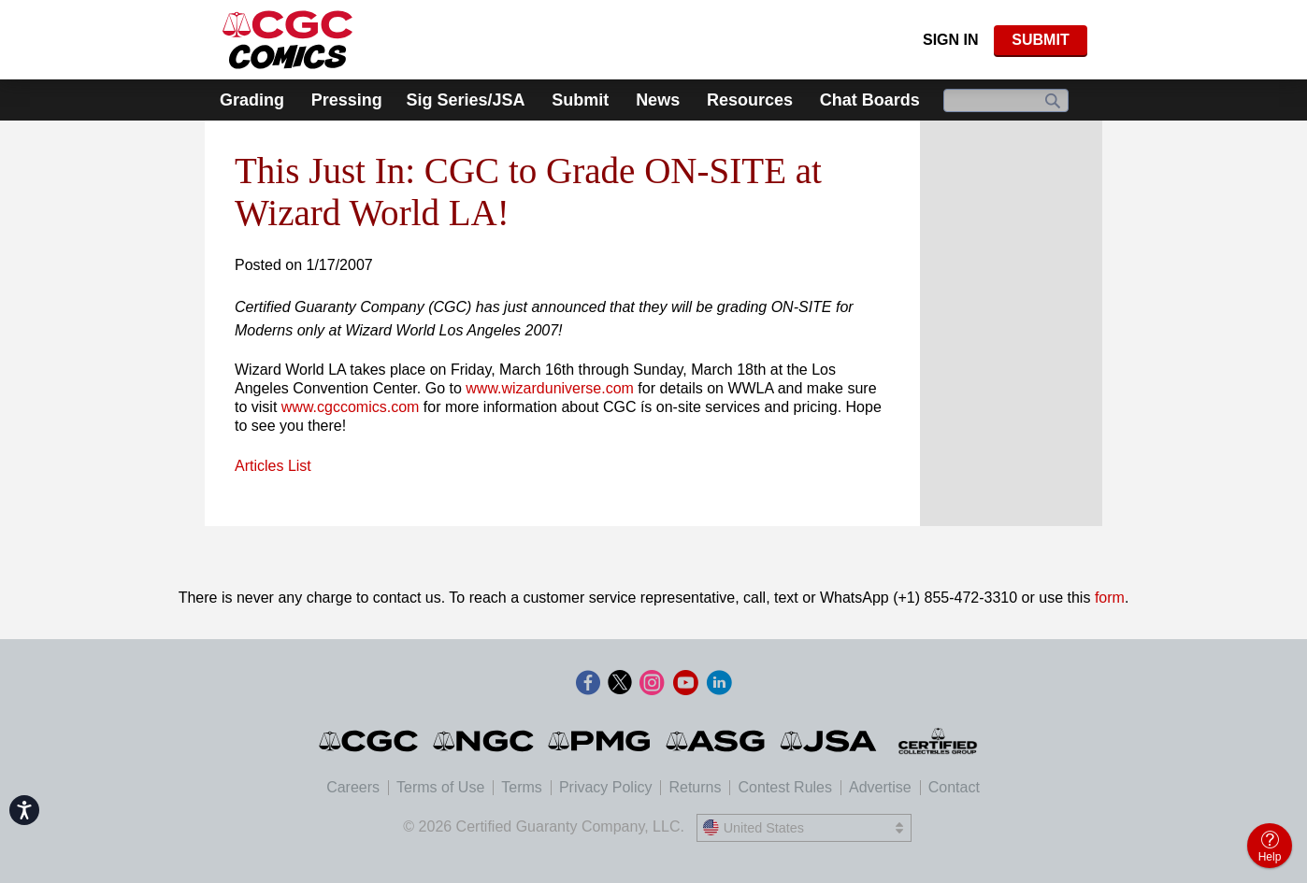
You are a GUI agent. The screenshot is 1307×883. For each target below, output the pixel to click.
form (1110, 597)
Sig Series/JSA (465, 100)
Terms (521, 787)
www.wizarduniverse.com (550, 388)
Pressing (346, 100)
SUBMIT (1040, 40)
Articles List (273, 466)
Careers (353, 787)
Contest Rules (785, 787)
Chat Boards (870, 100)
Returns (694, 787)
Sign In (951, 40)
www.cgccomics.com (350, 407)
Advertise (880, 787)
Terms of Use (440, 787)
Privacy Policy (606, 787)
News (658, 100)
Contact (954, 787)
